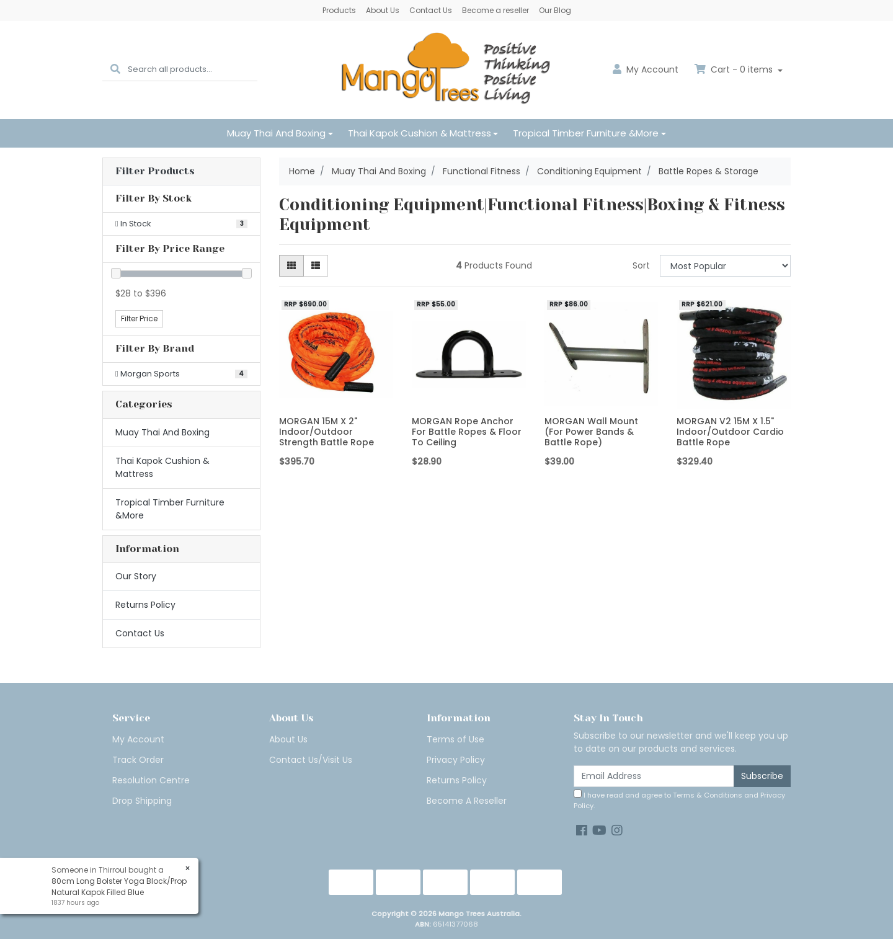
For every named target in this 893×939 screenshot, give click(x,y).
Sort (641, 265)
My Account (138, 739)
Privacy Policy (456, 760)
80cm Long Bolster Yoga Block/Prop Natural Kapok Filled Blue (118, 886)
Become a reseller (495, 10)
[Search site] (115, 70)
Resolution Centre (151, 780)
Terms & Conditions (707, 795)
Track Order (138, 760)
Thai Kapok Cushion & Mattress (419, 133)
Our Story (135, 576)
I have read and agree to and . (679, 800)
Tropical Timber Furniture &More (586, 133)
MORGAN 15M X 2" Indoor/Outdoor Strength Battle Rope (326, 431)
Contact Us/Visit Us (310, 760)
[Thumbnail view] (291, 266)
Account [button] (645, 69)
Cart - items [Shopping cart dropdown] (735, 69)
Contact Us (430, 10)
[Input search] (192, 70)
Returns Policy (145, 605)
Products (339, 10)
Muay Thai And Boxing (276, 133)
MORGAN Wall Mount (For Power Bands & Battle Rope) (591, 431)
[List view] (315, 266)
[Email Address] (654, 776)
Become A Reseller (467, 800)
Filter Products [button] (155, 171)
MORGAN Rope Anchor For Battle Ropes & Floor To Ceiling (467, 431)
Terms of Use (455, 739)
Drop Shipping (142, 800)
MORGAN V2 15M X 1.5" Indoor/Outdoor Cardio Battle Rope (730, 431)
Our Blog (555, 10)
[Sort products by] (725, 266)
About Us (382, 10)
